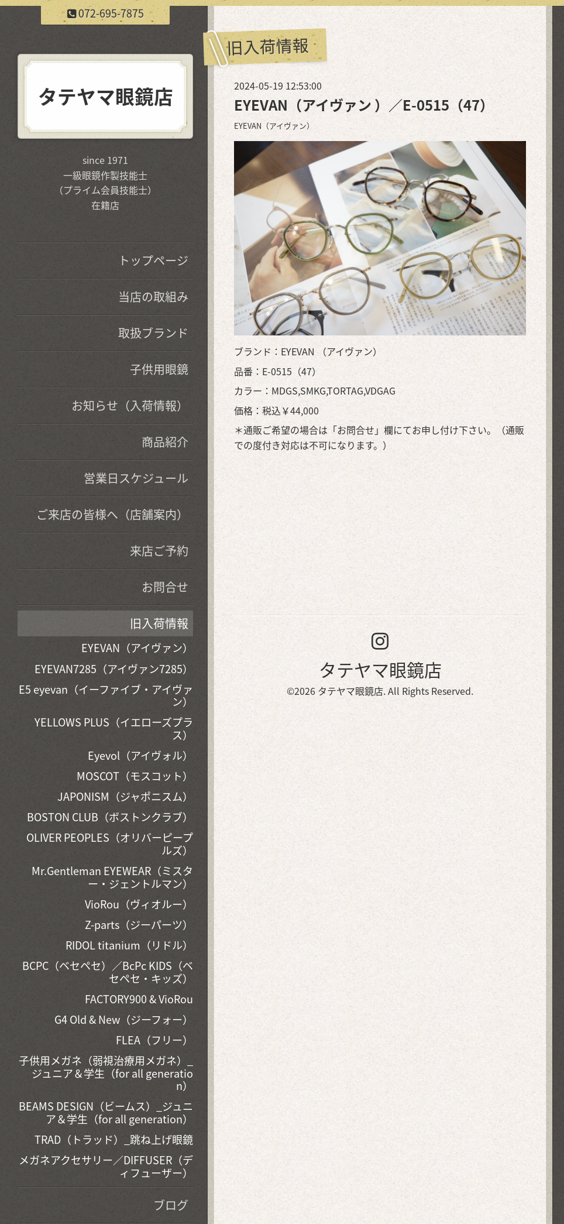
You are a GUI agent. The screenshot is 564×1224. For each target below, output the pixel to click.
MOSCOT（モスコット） (135, 776)
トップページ (153, 260)
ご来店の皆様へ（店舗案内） (112, 514)
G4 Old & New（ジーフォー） (123, 1019)
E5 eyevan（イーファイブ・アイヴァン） (106, 695)
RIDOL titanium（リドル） (129, 945)
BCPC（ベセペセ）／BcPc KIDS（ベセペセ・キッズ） (107, 972)
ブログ (170, 1204)
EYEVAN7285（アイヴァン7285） (114, 669)
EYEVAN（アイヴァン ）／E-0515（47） (364, 104)
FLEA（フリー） (154, 1040)
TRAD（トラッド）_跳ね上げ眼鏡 (114, 1139)
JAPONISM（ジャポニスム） (125, 796)
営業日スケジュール (136, 477)
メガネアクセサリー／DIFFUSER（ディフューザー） (106, 1166)
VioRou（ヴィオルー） (139, 904)
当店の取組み (153, 296)
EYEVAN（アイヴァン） (274, 125)
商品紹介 (165, 441)
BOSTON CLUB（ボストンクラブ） (110, 817)
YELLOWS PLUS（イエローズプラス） (114, 728)
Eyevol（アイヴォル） (140, 755)
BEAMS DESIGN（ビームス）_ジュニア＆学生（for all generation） (106, 1112)
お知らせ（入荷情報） (129, 405)
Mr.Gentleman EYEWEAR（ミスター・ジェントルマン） (112, 877)
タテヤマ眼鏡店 (380, 669)
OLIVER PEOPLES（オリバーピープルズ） (109, 843)
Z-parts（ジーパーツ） (139, 924)
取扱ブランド (153, 332)
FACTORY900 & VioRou (139, 999)
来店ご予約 (159, 550)
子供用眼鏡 (159, 369)
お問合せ (355, 430)
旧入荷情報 (159, 623)
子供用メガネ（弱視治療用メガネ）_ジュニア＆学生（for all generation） (106, 1072)
